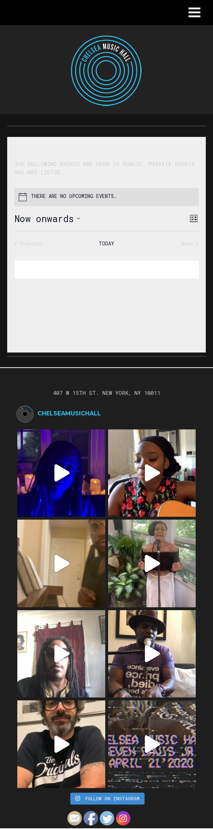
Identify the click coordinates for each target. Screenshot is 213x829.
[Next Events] (190, 243)
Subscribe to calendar (101, 269)
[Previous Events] (28, 243)
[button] (194, 12)
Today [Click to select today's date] (106, 243)
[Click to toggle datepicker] (47, 219)
